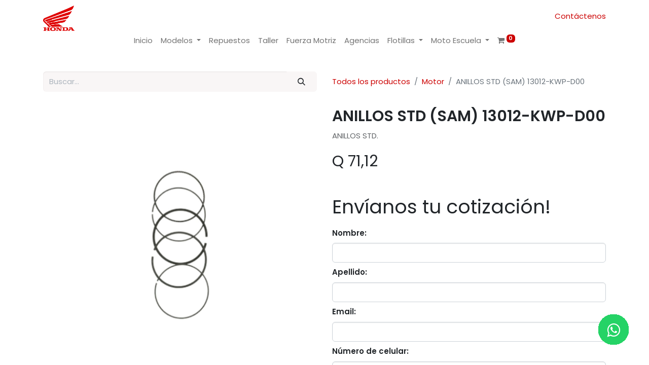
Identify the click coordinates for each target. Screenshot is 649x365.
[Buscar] (301, 81)
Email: (344, 311)
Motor (433, 81)
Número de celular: (370, 351)
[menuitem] (143, 41)
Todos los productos (371, 81)
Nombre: (349, 233)
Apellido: (349, 272)
